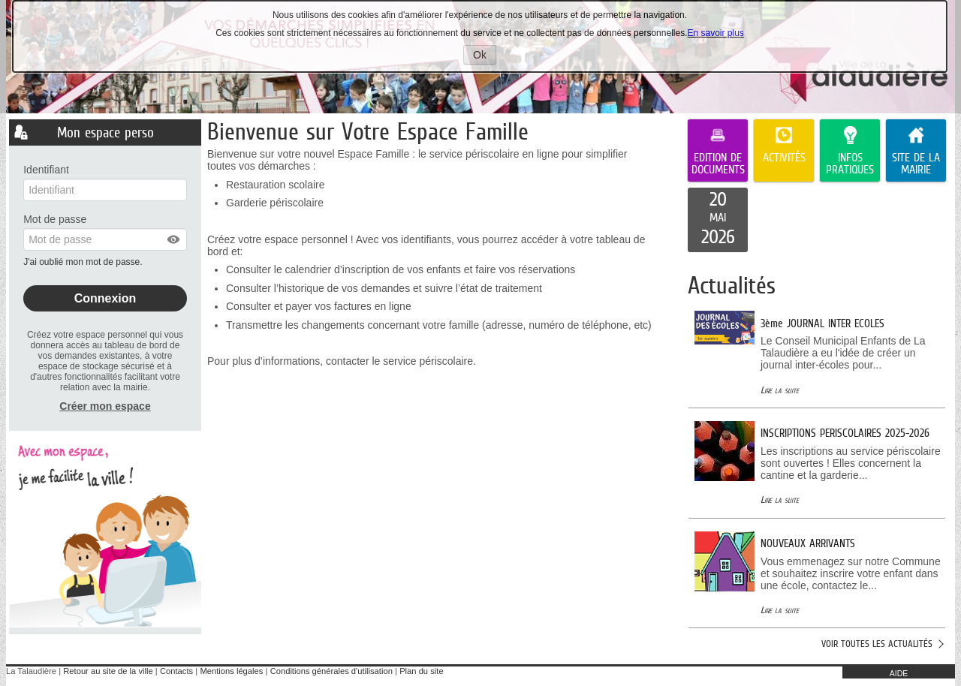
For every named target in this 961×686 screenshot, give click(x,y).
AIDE (899, 673)
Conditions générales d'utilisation (331, 670)
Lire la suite (780, 390)
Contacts (176, 670)
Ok (484, 56)
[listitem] (718, 220)
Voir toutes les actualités (876, 643)
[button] (174, 239)
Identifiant (46, 170)
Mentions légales (231, 670)
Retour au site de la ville (107, 670)
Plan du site (421, 670)
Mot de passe (54, 219)
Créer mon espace (104, 406)
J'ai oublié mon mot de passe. (84, 262)
